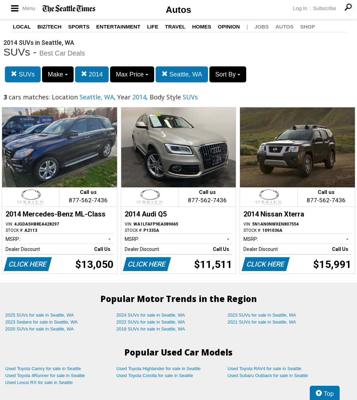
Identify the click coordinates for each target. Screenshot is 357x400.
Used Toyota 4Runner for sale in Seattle (45, 375)
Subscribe (324, 8)
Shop (307, 27)
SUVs (23, 74)
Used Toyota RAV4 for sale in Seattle (264, 368)
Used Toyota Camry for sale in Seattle (43, 368)
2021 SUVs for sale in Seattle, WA (261, 322)
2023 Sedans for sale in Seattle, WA (41, 322)
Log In (300, 8)
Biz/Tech (49, 27)
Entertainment (118, 27)
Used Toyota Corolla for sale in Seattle (154, 375)
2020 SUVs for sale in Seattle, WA (39, 329)
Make (58, 74)
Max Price (132, 74)
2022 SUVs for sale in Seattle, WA (150, 322)
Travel (175, 27)
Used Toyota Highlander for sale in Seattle (158, 368)
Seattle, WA (181, 74)
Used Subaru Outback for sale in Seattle (267, 375)
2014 (92, 74)
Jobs (262, 27)
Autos (178, 10)
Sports (79, 27)
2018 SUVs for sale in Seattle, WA (150, 329)
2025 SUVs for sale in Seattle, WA (39, 315)
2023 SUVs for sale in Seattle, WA (261, 315)
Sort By (227, 74)
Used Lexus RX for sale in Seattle (39, 382)
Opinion (229, 27)
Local (22, 27)
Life (152, 27)
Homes (201, 27)
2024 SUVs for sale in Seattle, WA (150, 315)
